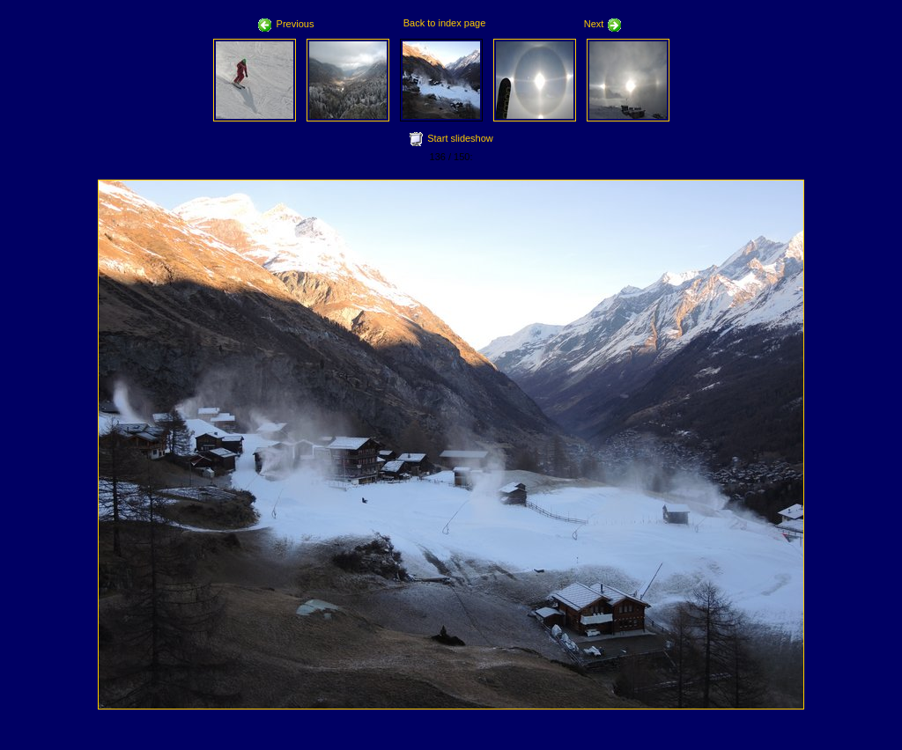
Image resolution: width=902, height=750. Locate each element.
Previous (286, 23)
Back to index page (444, 23)
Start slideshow (460, 138)
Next (603, 23)
